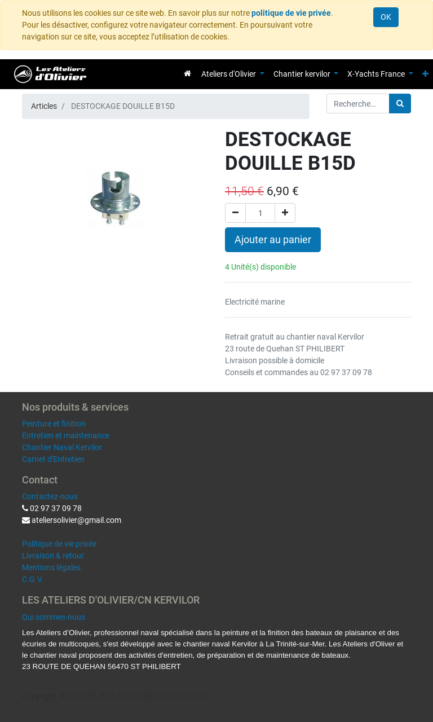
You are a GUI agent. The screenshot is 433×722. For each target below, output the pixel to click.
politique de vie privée (291, 12)
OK (386, 16)
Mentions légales (51, 567)
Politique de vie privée (59, 543)
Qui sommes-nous (53, 617)
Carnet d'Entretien (53, 459)
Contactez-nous (50, 496)
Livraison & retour (53, 555)
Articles (44, 106)
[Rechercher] (400, 103)
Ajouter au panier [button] (273, 239)
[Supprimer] (235, 213)
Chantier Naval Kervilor (62, 447)
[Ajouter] (285, 213)
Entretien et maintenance (65, 435)
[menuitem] (187, 73)
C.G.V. (32, 579)
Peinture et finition (54, 423)
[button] (425, 74)
